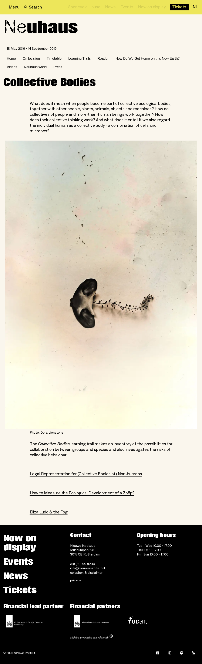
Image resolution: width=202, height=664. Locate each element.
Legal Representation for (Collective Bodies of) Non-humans (86, 474)
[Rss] (193, 653)
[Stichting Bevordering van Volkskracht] (91, 637)
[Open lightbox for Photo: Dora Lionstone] (101, 285)
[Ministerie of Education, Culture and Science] (24, 621)
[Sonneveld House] (84, 7)
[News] (110, 7)
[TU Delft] (137, 621)
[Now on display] (152, 7)
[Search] (33, 7)
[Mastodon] (181, 653)
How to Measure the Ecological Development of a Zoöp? (82, 493)
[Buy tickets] (179, 7)
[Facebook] (157, 653)
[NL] (195, 7)
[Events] (127, 7)
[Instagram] (169, 653)
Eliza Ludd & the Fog (49, 512)
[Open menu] (11, 7)
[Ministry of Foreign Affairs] (91, 621)
